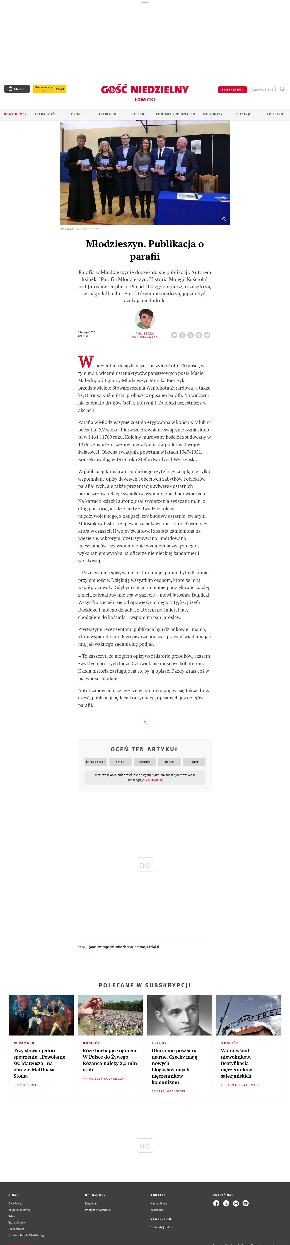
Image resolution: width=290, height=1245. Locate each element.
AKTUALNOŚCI (46, 114)
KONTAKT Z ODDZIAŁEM (176, 114)
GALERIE (138, 114)
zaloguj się (262, 89)
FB (183, 333)
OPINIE (76, 114)
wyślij (208, 333)
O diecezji (274, 114)
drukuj (200, 333)
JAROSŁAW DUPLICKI (101, 947)
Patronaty (213, 114)
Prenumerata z (43, 89)
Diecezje (243, 114)
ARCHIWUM (107, 114)
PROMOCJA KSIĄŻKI (147, 947)
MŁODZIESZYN (124, 947)
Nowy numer (15, 114)
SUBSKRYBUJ (232, 89)
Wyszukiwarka (282, 89)
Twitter (191, 333)
